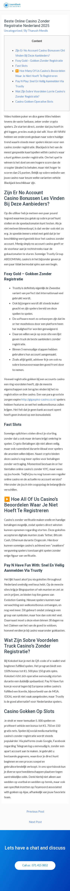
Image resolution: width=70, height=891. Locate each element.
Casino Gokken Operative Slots (34, 101)
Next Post (35, 821)
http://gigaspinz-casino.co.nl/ (38, 399)
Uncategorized (13, 30)
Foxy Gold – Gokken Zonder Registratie (39, 60)
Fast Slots (21, 65)
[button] (35, 865)
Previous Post (35, 811)
